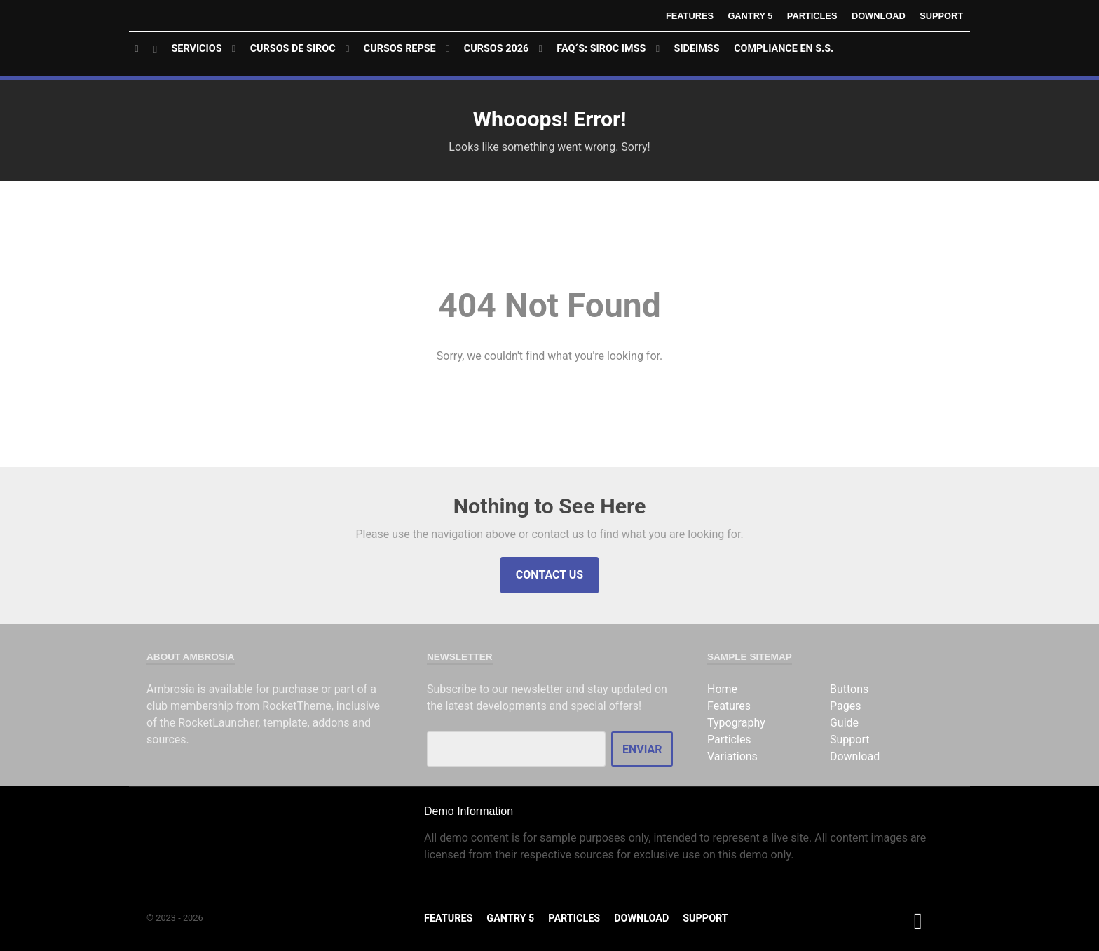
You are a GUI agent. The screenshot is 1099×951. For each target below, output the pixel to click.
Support (941, 16)
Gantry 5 (750, 16)
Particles (812, 16)
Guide (844, 722)
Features (690, 16)
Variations (732, 756)
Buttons (849, 689)
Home (722, 689)
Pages (845, 706)
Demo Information (468, 811)
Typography (736, 722)
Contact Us (549, 574)
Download (879, 16)
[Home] (146, 49)
